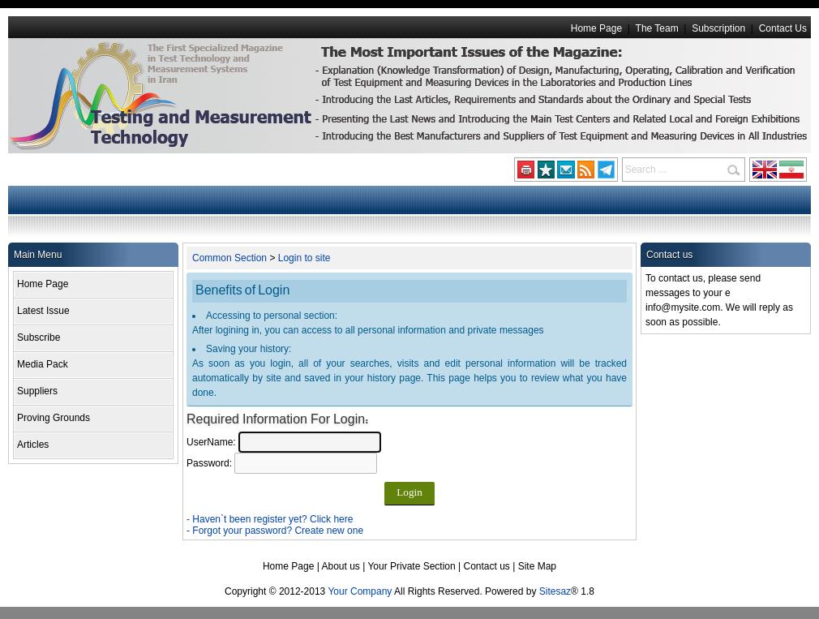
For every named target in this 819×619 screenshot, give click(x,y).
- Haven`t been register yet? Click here (270, 519)
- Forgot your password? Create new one (275, 530)
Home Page (596, 28)
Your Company (360, 591)
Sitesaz (555, 591)
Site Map (537, 566)
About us (340, 566)
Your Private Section (411, 566)
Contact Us (783, 28)
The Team (657, 28)
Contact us (487, 566)
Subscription (718, 28)
